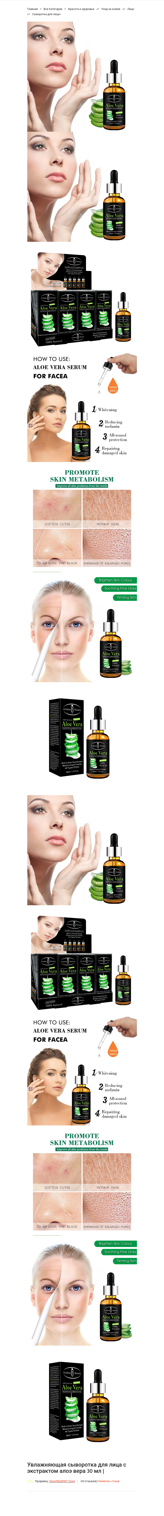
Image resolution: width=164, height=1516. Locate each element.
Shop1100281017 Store (62, 1481)
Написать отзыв (108, 1481)
